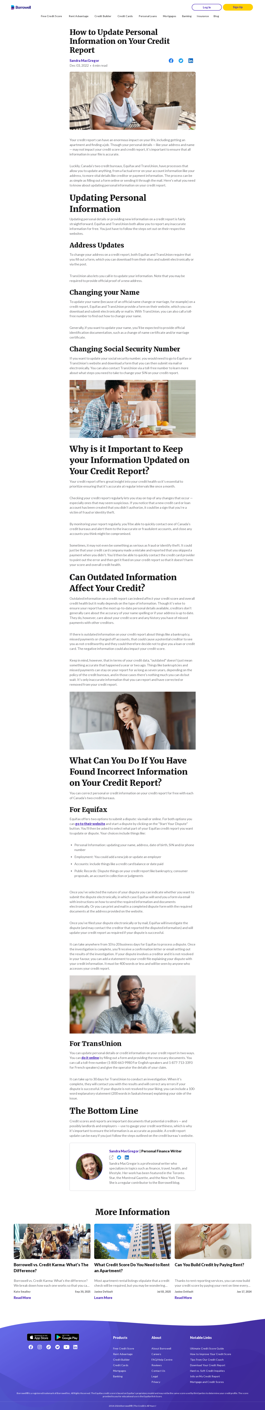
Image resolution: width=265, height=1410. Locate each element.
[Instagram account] (39, 1347)
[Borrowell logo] (21, 7)
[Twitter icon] (57, 1347)
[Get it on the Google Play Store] (67, 1336)
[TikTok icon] (48, 1347)
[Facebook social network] (30, 1347)
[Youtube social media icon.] (66, 1347)
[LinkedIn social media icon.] (75, 1347)
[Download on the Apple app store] (39, 1336)
